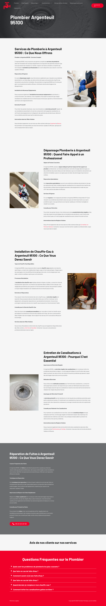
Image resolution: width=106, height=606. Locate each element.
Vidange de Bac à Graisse (60, 3)
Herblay (63, 429)
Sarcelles (33, 327)
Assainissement (46, 3)
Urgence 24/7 (17, 8)
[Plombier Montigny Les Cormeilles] (7, 5)
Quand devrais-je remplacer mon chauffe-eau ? (32, 585)
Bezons (59, 123)
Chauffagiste (24, 3)
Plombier (16, 3)
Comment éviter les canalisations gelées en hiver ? (33, 589)
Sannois (51, 226)
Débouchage (35, 3)
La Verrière (27, 327)
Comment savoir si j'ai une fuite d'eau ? (28, 575)
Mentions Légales (14, 600)
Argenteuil (53, 123)
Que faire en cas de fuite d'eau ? (26, 571)
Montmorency (56, 429)
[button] (38, 3)
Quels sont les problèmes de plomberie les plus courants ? (36, 566)
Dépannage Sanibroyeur (75, 3)
